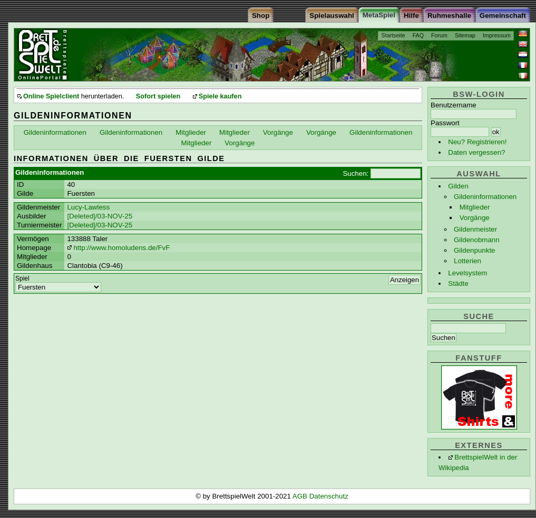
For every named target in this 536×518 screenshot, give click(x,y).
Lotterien (467, 261)
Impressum (497, 35)
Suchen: (355, 173)
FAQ (418, 35)
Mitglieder (475, 207)
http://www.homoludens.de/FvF (121, 248)
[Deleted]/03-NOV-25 (99, 216)
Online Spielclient (51, 96)
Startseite (393, 35)
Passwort (445, 123)
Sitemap (465, 35)
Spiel (22, 278)
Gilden (458, 186)
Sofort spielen (158, 96)
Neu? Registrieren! (477, 142)
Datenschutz (328, 496)
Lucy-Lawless (88, 207)
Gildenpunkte (474, 250)
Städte (458, 283)
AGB (301, 496)
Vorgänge (475, 218)
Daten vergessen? (476, 152)
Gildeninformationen (485, 197)
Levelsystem (467, 273)
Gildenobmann (477, 240)
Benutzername (453, 105)
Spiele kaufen (220, 96)
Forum (439, 35)
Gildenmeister (475, 229)
